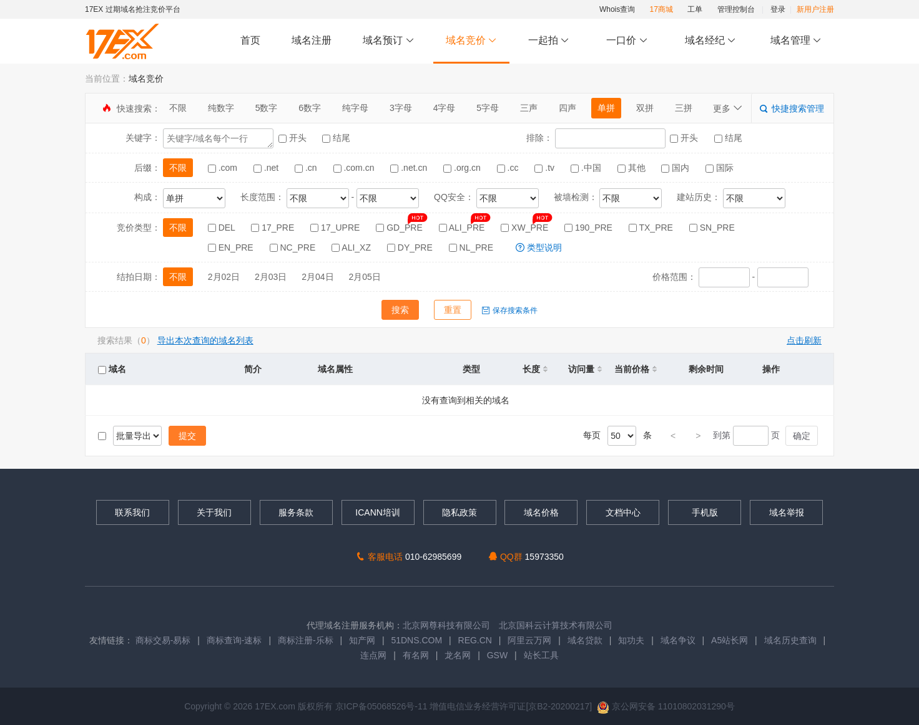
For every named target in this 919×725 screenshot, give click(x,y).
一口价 (627, 40)
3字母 (401, 108)
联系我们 (132, 512)
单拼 (606, 108)
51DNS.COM (416, 640)
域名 (112, 369)
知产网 (362, 640)
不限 (178, 108)
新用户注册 (815, 9)
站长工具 (541, 655)
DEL (223, 228)
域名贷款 (585, 640)
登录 (777, 9)
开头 (293, 138)
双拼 (645, 108)
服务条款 (295, 512)
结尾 (336, 138)
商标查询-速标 (236, 640)
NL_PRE (472, 247)
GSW (497, 655)
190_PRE (589, 228)
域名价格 (541, 512)
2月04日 (317, 277)
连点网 (373, 655)
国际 (719, 168)
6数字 (309, 108)
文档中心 (623, 512)
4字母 (444, 108)
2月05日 (365, 277)
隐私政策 (459, 512)
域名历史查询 (790, 640)
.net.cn (410, 168)
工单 (694, 9)
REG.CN (475, 640)
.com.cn (355, 168)
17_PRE (274, 228)
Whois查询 (617, 9)
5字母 (487, 108)
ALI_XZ (352, 247)
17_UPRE (336, 228)
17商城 (661, 9)
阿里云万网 (529, 640)
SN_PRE (712, 228)
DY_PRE (411, 247)
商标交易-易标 (163, 640)
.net (267, 168)
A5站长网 (729, 640)
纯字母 (355, 108)
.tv (545, 168)
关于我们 (214, 512)
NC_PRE (294, 247)
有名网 (416, 655)
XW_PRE (526, 228)
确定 (801, 436)
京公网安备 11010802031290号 (666, 706)
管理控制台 (736, 9)
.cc (509, 168)
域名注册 (312, 40)
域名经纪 (710, 40)
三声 (529, 108)
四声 (567, 108)
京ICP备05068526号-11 (382, 706)
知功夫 (631, 640)
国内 (676, 168)
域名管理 (796, 40)
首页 (250, 40)
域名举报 (786, 512)
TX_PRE (652, 228)
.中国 (587, 168)
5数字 (266, 108)
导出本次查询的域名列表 (205, 340)
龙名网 (458, 655)
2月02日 (224, 277)
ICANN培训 (377, 512)
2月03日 (271, 277)
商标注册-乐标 (305, 640)
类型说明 (539, 247)
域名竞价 (471, 40)
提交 (187, 436)
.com (224, 168)
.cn (307, 168)
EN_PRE (232, 247)
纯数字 (221, 108)
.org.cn (463, 168)
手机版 (705, 512)
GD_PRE (400, 228)
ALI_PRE (463, 228)
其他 (632, 168)
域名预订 (388, 40)
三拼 (683, 108)
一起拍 (550, 40)
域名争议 (679, 640)
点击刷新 (804, 340)
